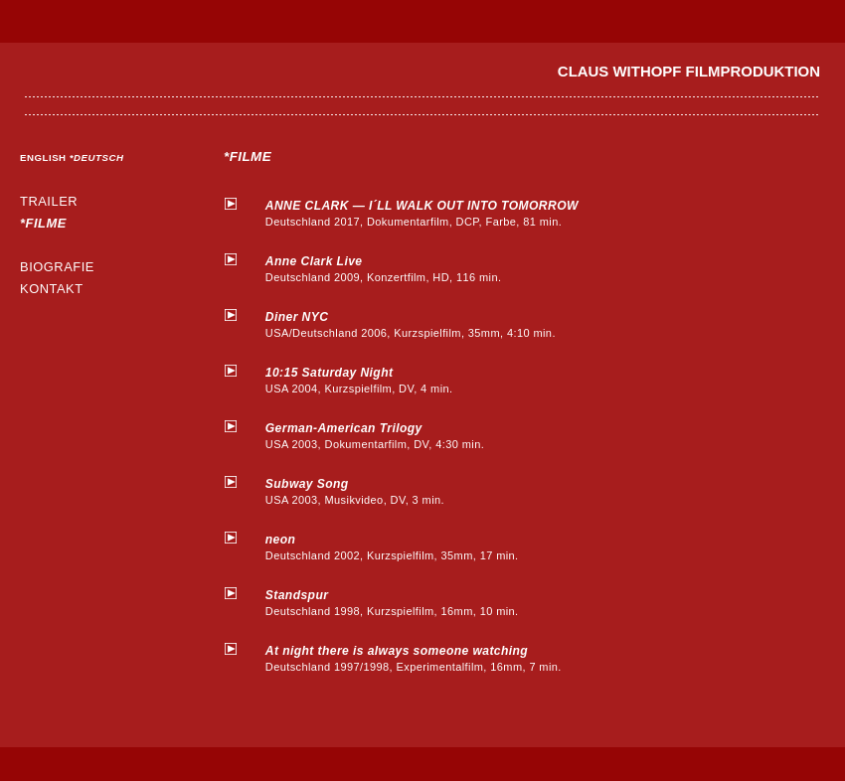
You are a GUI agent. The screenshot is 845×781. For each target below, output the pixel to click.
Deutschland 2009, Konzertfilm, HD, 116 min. (422, 268)
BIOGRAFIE (57, 266)
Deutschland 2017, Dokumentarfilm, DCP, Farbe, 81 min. (422, 213)
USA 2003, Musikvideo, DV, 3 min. (422, 491)
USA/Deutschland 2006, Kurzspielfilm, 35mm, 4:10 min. (422, 324)
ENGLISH (45, 157)
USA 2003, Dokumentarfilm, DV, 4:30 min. (422, 435)
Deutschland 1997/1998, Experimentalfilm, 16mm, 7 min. (422, 658)
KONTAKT (52, 288)
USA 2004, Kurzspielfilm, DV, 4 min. (422, 379)
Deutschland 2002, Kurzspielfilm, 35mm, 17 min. (422, 546)
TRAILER (49, 201)
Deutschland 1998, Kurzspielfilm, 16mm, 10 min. (422, 602)
